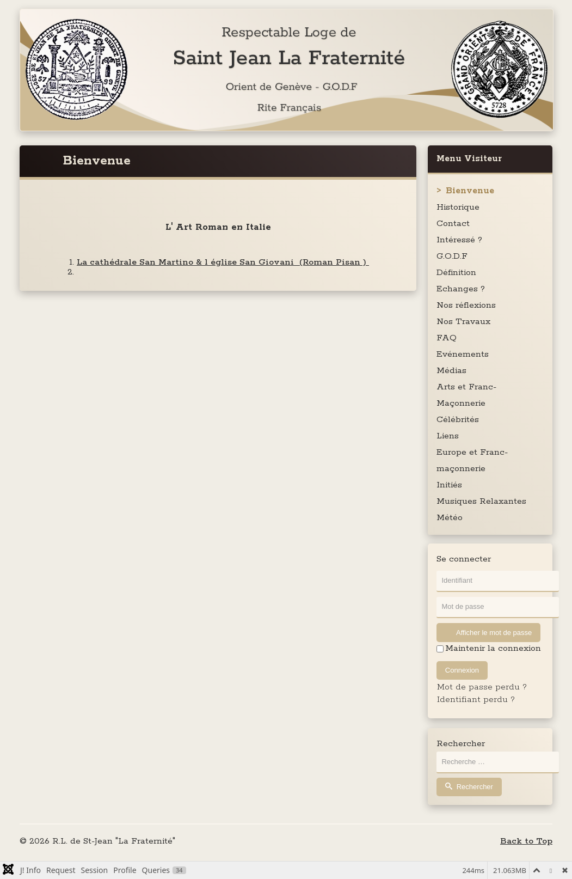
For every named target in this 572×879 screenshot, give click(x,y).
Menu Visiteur (469, 158)
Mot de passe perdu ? (482, 687)
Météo (449, 517)
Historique (457, 207)
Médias (451, 370)
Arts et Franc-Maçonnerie (466, 395)
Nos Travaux (463, 321)
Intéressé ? (459, 240)
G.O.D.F (452, 256)
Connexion (462, 670)
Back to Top (526, 841)
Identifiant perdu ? (476, 699)
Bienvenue (470, 191)
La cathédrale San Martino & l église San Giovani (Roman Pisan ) (223, 262)
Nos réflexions (466, 305)
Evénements (462, 354)
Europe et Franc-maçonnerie (472, 460)
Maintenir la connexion (493, 649)
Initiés (449, 485)
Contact (453, 223)
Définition (456, 272)
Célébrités (457, 419)
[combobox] (497, 762)
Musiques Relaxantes (481, 501)
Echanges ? (460, 289)
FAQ (446, 338)
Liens (447, 436)
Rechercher (460, 744)
